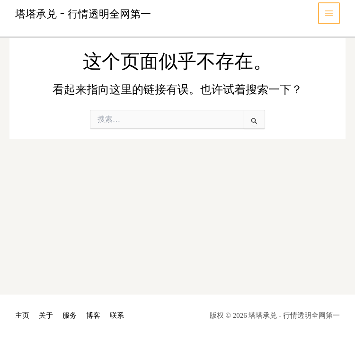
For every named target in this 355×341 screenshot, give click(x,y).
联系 (117, 315)
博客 (93, 315)
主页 (22, 315)
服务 (69, 315)
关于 (46, 315)
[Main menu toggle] (329, 13)
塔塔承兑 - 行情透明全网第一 (83, 13)
